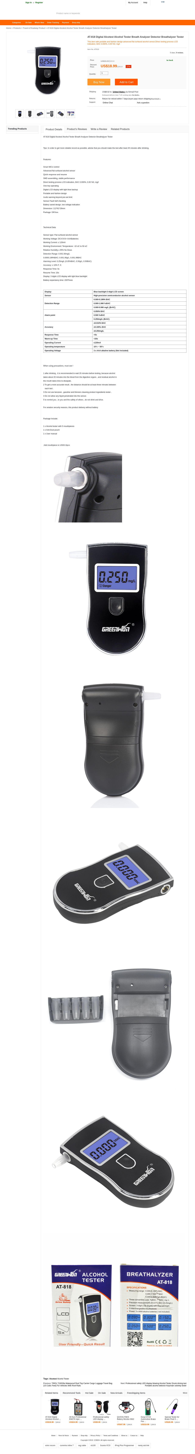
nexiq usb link (143, 1445)
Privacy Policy (95, 1435)
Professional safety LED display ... (101, 1418)
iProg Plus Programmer (124, 1445)
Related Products (120, 129)
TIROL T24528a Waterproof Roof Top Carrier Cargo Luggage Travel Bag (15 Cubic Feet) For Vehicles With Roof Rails (77, 1384)
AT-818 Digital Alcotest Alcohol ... (53, 1418)
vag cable (82, 1445)
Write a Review (99, 129)
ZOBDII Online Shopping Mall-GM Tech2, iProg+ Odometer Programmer (30, 14)
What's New (39, 22)
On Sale (28, 22)
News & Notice (63, 1435)
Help (145, 3)
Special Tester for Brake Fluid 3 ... (172, 1418)
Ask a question (143, 103)
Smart (45, 167)
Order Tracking (53, 22)
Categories (16, 22)
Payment (65, 22)
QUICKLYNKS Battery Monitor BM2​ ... (125, 1419)
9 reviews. (180, 53)
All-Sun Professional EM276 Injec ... (77, 1418)
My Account (133, 3)
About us (124, 1435)
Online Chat (108, 103)
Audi (45, 197)
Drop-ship (76, 22)
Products (17, 28)
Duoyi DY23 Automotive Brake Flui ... (148, 1419)
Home (10, 22)
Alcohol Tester (63, 1379)
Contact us (133, 1435)
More (185, 1393)
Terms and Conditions (110, 1435)
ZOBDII (97, 1440)
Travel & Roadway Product (34, 28)
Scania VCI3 (105, 1445)
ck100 (93, 1445)
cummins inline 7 (66, 1445)
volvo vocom (50, 1445)
